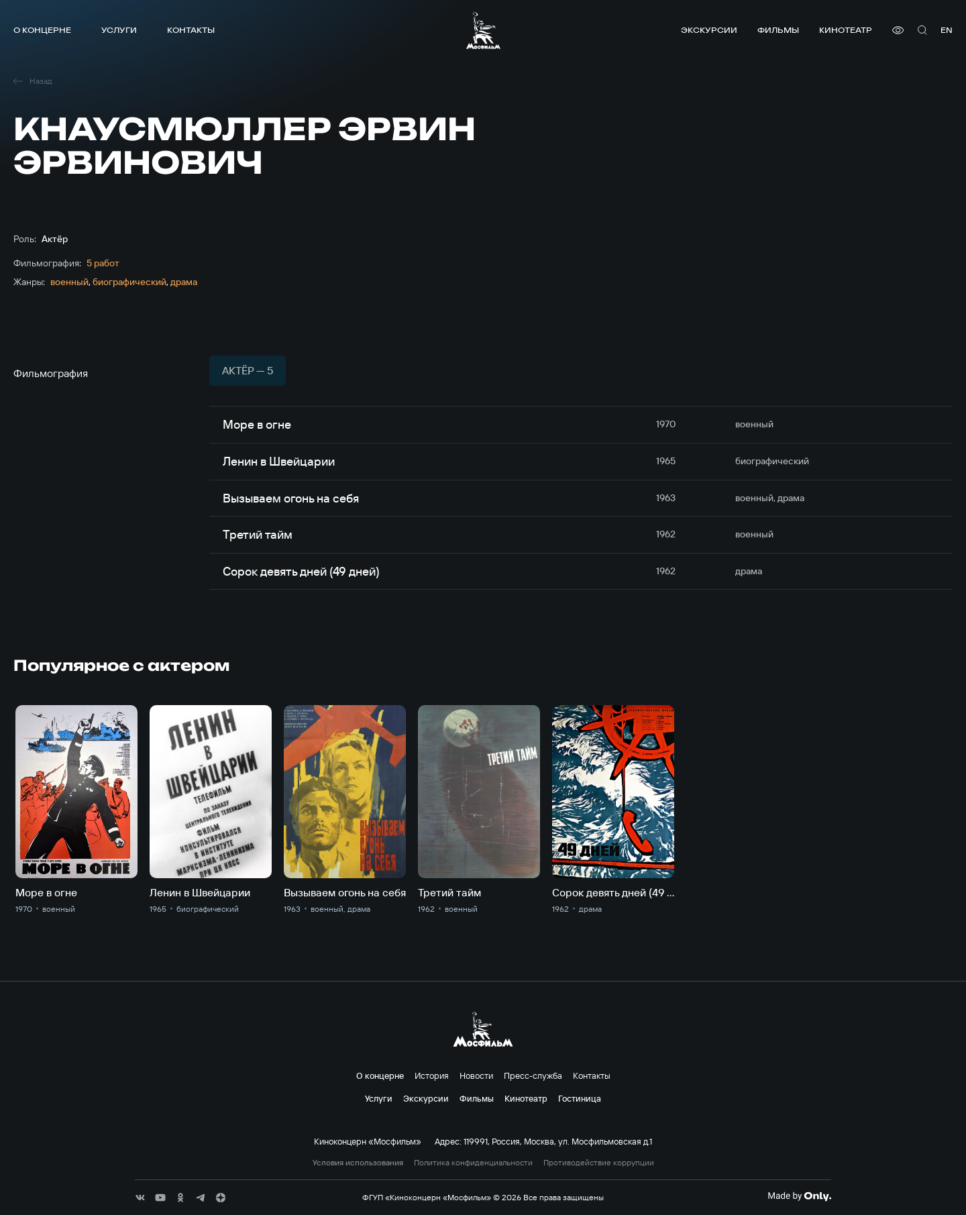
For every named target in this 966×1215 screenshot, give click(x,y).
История (432, 1075)
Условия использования (358, 1162)
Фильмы (778, 30)
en (947, 30)
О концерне (42, 30)
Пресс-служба (533, 1075)
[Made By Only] (799, 1196)
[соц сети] (140, 1197)
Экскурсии (709, 30)
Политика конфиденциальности (473, 1162)
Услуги (119, 30)
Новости (476, 1075)
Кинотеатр (845, 30)
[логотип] (483, 30)
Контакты (191, 30)
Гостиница (579, 1098)
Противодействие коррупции (598, 1162)
